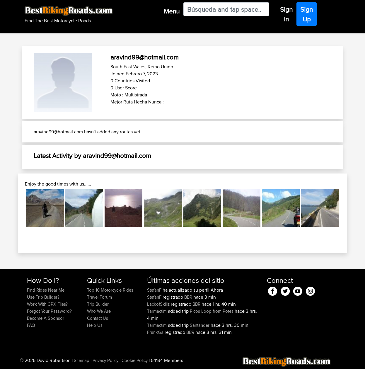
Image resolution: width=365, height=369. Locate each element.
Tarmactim (157, 311)
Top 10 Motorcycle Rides (110, 290)
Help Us (95, 325)
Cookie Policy (135, 360)
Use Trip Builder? (43, 297)
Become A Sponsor (45, 318)
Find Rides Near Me (45, 290)
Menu (172, 11)
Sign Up (306, 14)
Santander (199, 325)
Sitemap (81, 360)
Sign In (286, 14)
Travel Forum (99, 297)
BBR (188, 297)
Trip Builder (98, 304)
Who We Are (99, 311)
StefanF (155, 290)
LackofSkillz (159, 304)
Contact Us (97, 318)
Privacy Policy (105, 360)
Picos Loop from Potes (211, 311)
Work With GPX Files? (47, 304)
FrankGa (156, 332)
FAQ (31, 325)
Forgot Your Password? (49, 311)
